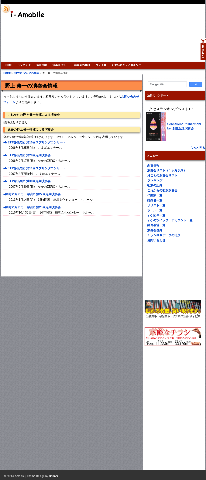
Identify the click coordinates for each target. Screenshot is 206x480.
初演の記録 (154, 185)
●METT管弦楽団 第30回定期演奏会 (27, 181)
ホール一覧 (154, 210)
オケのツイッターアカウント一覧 (170, 220)
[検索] (167, 84)
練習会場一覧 (156, 225)
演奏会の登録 (82, 65)
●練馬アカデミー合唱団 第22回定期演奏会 (32, 194)
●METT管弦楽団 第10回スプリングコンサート (34, 142)
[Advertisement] (162, 33)
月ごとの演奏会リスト (162, 175)
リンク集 (101, 65)
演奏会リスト (60, 65)
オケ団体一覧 (156, 215)
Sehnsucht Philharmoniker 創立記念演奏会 (184, 126)
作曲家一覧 (154, 195)
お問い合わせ (156, 240)
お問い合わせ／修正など (126, 65)
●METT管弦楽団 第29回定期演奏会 (27, 155)
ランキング (24, 65)
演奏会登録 (154, 230)
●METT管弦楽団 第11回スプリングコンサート (34, 168)
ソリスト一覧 (156, 205)
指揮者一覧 (154, 200)
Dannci (53, 476)
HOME (8, 65)
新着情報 (41, 65)
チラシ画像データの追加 (163, 235)
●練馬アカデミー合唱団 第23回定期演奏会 (32, 207)
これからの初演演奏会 (162, 190)
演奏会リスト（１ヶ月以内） (167, 170)
